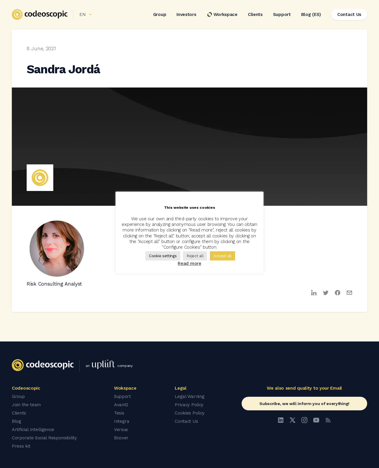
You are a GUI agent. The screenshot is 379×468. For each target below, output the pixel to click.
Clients (255, 14)
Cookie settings (163, 256)
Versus (121, 429)
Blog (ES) (311, 14)
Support (282, 14)
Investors (186, 14)
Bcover (121, 438)
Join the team (26, 404)
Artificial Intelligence (33, 429)
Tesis (119, 413)
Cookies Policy (190, 413)
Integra (121, 421)
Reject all (195, 256)
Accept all (222, 256)
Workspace (222, 14)
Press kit (21, 446)
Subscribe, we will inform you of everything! (304, 403)
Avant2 (121, 404)
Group (159, 14)
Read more (189, 263)
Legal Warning (189, 396)
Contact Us (186, 421)
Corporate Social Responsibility (44, 438)
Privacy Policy (189, 404)
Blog (16, 421)
